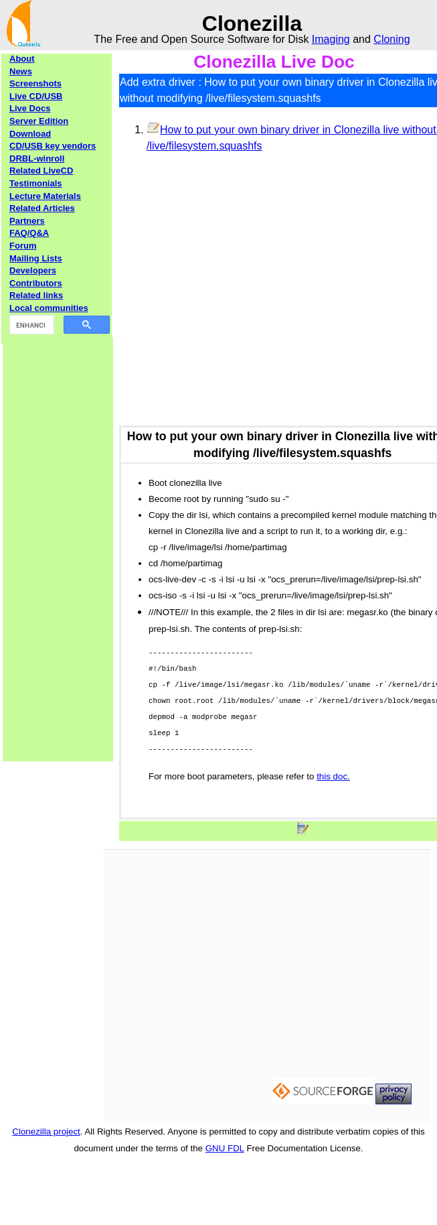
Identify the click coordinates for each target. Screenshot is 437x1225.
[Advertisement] (58, 538)
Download (30, 134)
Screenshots (35, 83)
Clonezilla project (46, 1131)
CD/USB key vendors (52, 146)
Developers (32, 270)
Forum (22, 246)
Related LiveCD (41, 171)
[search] (30, 325)
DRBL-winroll (36, 158)
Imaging (331, 39)
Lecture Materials (45, 196)
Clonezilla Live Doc (274, 62)
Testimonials (35, 183)
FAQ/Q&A (29, 233)
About (22, 59)
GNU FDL (224, 1148)
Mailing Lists (35, 258)
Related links (36, 295)
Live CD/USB (35, 96)
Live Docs (29, 108)
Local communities (48, 308)
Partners (27, 221)
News (20, 71)
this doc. (333, 776)
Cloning (391, 39)
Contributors (35, 283)
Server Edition (38, 121)
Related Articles (42, 208)
